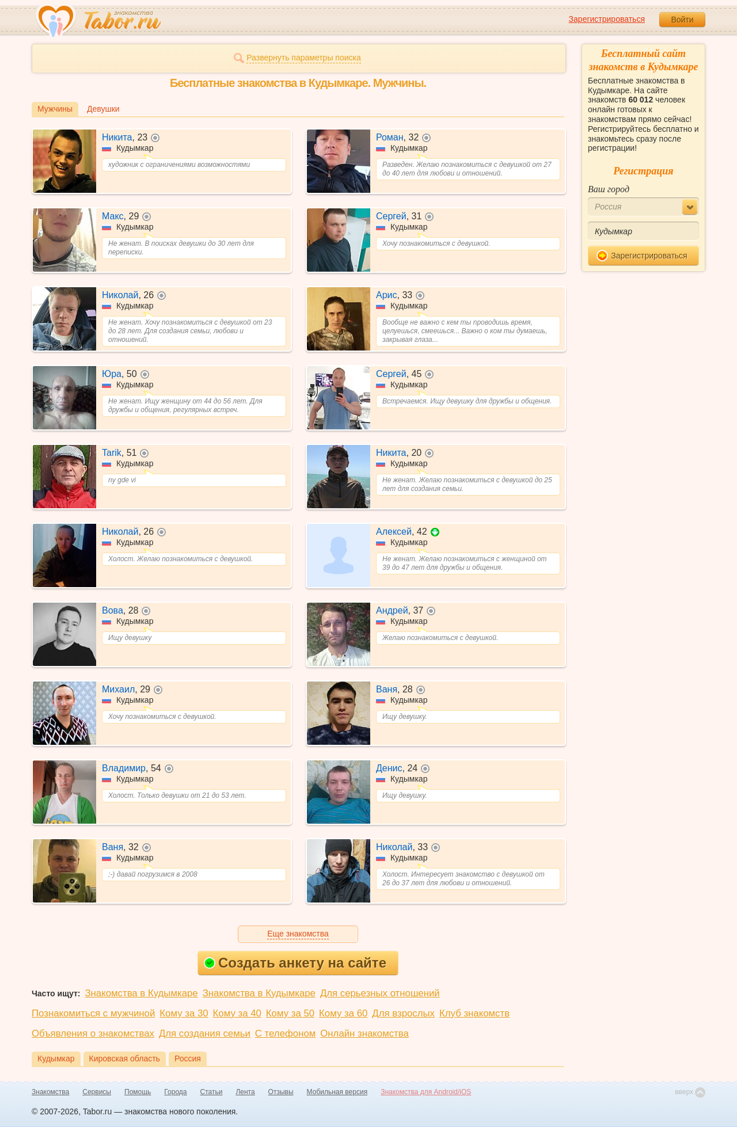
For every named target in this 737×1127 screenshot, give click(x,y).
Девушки (103, 108)
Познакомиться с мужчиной (93, 1013)
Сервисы (96, 1092)
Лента (244, 1092)
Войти (682, 19)
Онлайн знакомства (364, 1033)
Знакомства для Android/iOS (426, 1092)
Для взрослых (403, 1013)
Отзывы (281, 1092)
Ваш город (608, 189)
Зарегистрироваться (607, 19)
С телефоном (285, 1033)
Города (175, 1092)
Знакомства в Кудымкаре (141, 993)
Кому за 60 (343, 1013)
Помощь (137, 1092)
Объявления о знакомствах (93, 1033)
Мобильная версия (337, 1092)
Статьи (211, 1092)
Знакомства (50, 1092)
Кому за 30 (183, 1013)
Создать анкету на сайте (295, 962)
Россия (187, 1058)
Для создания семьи (204, 1033)
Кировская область (124, 1058)
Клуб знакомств (474, 1013)
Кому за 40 (237, 1013)
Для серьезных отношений (380, 993)
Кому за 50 (290, 1013)
